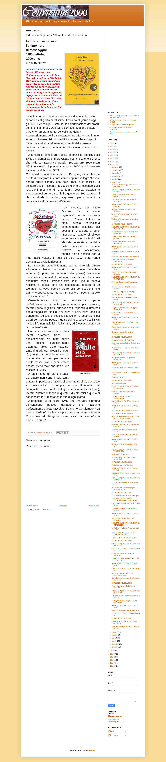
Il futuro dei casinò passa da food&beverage (121, 397)
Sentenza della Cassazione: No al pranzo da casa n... (123, 195)
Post (111, 731)
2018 (112, 651)
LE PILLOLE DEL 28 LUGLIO (122, 380)
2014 (112, 663)
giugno (114, 632)
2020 (112, 161)
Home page (63, 506)
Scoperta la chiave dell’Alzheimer (123, 340)
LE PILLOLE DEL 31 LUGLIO (122, 264)
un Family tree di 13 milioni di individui (125, 411)
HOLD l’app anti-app (119, 383)
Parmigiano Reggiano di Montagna (124, 292)
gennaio (115, 647)
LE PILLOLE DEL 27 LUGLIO (122, 422)
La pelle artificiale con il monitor (122, 414)
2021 (112, 158)
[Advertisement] (124, 69)
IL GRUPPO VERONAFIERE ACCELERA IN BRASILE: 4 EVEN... (125, 499)
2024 (112, 149)
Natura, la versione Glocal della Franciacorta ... (122, 333)
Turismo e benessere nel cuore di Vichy (125, 610)
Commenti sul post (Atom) (42, 509)
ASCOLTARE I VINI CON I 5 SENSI (124, 538)
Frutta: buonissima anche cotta (122, 465)
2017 (112, 654)
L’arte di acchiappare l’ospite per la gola (125, 496)
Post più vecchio (93, 506)
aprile (114, 638)
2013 (112, 666)
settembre (115, 176)
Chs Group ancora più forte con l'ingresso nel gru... (122, 574)
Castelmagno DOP (118, 377)
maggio (114, 635)
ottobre (114, 173)
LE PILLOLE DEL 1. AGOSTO (122, 224)
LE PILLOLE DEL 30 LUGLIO (122, 295)
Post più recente (32, 506)
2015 (112, 660)
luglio (114, 182)
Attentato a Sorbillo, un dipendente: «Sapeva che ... (124, 260)
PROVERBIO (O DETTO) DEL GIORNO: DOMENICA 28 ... (126, 354)
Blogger (93, 750)
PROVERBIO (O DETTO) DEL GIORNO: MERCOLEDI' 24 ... (126, 524)
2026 (112, 143)
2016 (112, 657)
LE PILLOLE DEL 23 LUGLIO (122, 583)
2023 (112, 152)
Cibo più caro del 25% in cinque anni (122, 125)
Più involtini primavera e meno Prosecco (125, 256)
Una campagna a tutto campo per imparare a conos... (123, 488)
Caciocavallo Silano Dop (120, 454)
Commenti (113, 735)
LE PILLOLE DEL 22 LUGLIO (122, 618)
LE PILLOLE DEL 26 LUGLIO (122, 462)
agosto (114, 179)
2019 (112, 164)
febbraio (115, 644)
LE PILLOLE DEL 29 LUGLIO (122, 337)
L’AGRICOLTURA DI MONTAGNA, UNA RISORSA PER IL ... (125, 559)
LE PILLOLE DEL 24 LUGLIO (122, 541)
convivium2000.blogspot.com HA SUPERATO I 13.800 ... (123, 534)
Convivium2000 (116, 716)
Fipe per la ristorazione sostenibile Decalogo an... (123, 242)
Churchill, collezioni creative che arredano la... (123, 554)
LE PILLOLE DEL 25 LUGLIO (122, 493)
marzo (114, 641)
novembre (115, 170)
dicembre (115, 167)
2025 (112, 146)
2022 (112, 155)
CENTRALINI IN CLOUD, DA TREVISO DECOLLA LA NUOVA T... (125, 418)
